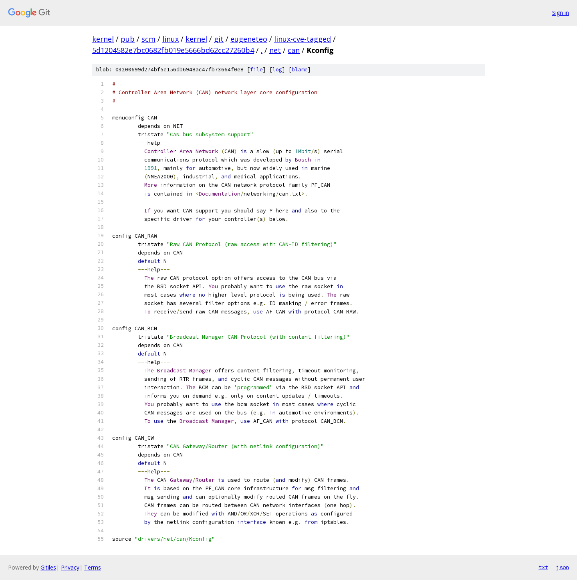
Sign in (560, 12)
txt (543, 567)
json (562, 567)
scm (148, 39)
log (277, 69)
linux (170, 39)
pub (128, 39)
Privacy (70, 567)
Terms (92, 567)
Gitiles (48, 567)
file (256, 69)
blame (300, 69)
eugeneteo (248, 39)
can (294, 50)
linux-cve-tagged (302, 39)
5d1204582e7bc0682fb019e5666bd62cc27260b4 (173, 50)
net (275, 50)
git (219, 39)
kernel (103, 39)
